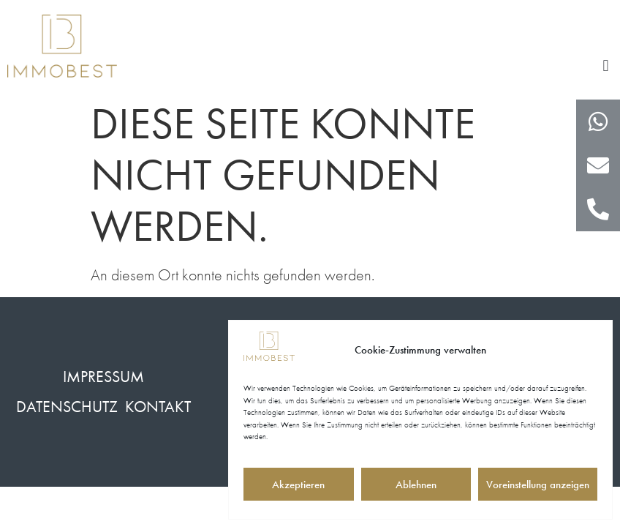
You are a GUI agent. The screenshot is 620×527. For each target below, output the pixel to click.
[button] (606, 65)
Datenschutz (67, 406)
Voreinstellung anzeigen (537, 484)
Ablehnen (416, 484)
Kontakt (158, 406)
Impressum (103, 376)
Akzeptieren (298, 484)
